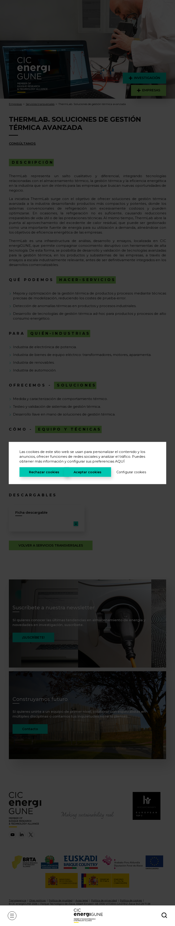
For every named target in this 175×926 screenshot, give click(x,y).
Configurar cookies (131, 472)
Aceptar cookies (87, 472)
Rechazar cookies (44, 472)
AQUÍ (120, 461)
